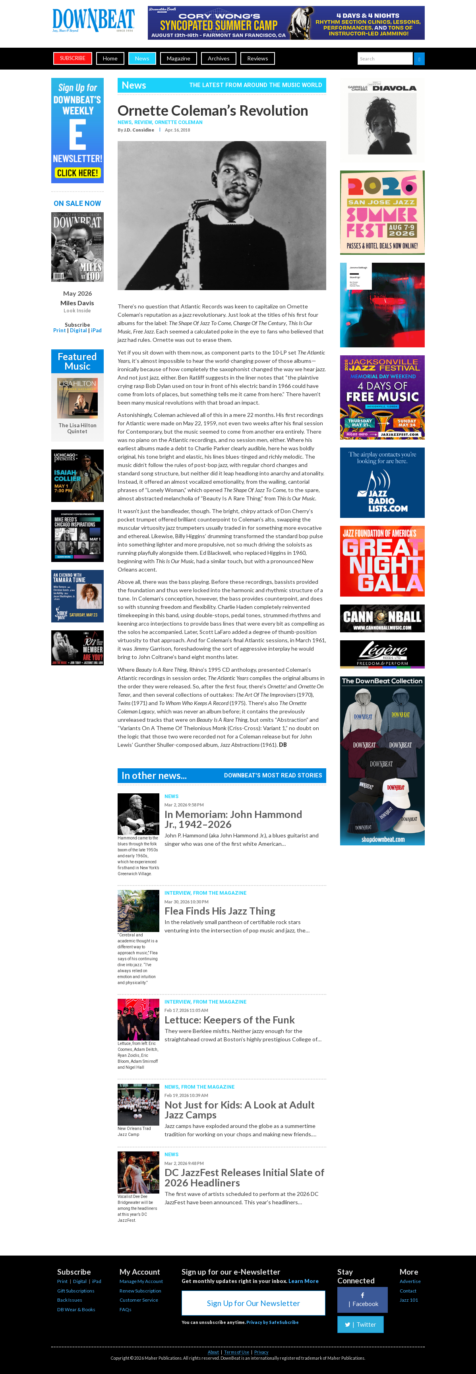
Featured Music (77, 361)
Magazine (178, 58)
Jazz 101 (409, 1300)
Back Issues (69, 1300)
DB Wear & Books (76, 1309)
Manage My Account (141, 1281)
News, (126, 122)
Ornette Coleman (179, 122)
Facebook (362, 1300)
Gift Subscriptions (76, 1291)
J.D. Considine (139, 129)
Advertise (410, 1281)
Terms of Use (236, 1352)
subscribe (72, 58)
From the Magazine (219, 893)
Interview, (178, 893)
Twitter (360, 1324)
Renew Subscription (140, 1291)
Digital (78, 330)
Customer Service (139, 1300)
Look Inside (77, 311)
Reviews (257, 58)
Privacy (261, 1352)
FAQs (126, 1309)
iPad (96, 330)
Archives (219, 58)
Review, (144, 122)
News (142, 58)
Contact (408, 1291)
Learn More (303, 1281)
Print (59, 330)
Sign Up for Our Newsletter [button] (253, 1303)
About (213, 1352)
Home (110, 58)
